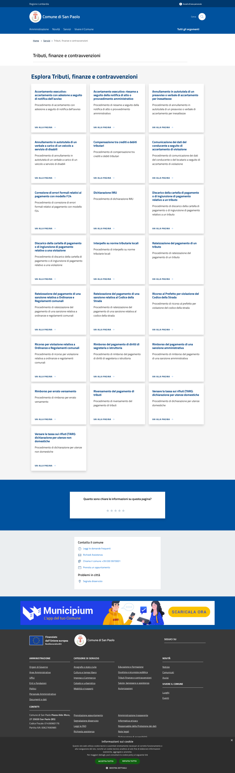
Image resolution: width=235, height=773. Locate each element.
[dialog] (117, 755)
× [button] (232, 740)
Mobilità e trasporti (83, 688)
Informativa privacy (128, 720)
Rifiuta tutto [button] (129, 761)
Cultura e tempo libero (85, 672)
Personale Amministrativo (42, 694)
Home (36, 40)
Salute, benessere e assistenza (133, 683)
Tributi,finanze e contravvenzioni (135, 677)
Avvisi (165, 678)
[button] (117, 767)
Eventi (165, 698)
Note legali (123, 731)
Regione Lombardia (39, 4)
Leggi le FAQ (80, 726)
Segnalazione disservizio (86, 720)
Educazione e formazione (130, 667)
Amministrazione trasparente (133, 715)
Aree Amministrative (40, 672)
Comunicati (168, 672)
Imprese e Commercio (85, 678)
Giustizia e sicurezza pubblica (133, 672)
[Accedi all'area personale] (190, 4)
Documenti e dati (38, 699)
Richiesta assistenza (84, 731)
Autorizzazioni (125, 688)
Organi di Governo (38, 667)
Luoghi (165, 692)
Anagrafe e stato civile (85, 667)
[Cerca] (202, 16)
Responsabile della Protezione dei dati (137, 726)
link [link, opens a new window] (146, 755)
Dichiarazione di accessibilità (132, 737)
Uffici (32, 678)
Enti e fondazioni (37, 683)
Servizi (46, 40)
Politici (32, 688)
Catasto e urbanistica (84, 683)
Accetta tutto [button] (105, 761)
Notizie (166, 667)
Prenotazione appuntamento (88, 715)
